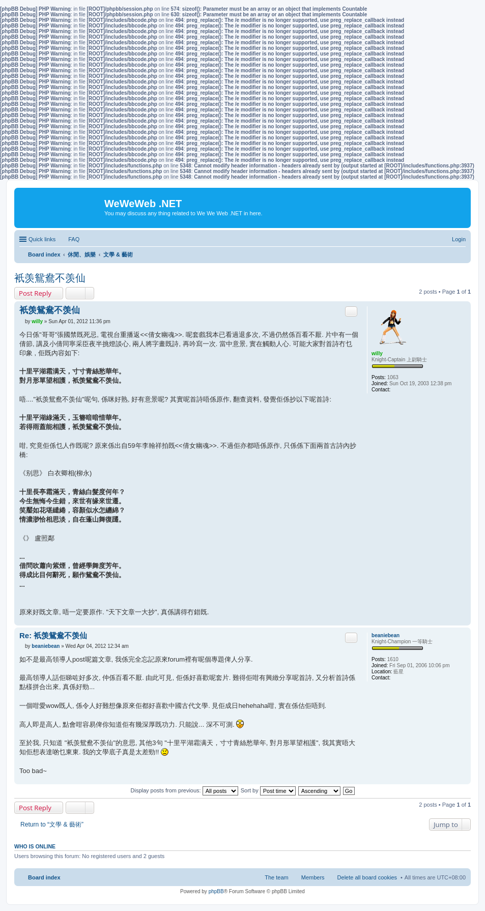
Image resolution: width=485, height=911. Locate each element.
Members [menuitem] (313, 877)
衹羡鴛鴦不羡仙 (49, 277)
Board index (44, 877)
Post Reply (35, 293)
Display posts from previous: (184, 790)
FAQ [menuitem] (73, 239)
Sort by (268, 790)
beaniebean (386, 635)
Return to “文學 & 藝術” (51, 824)
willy (377, 353)
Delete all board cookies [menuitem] (367, 877)
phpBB (216, 891)
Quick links (41, 239)
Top (463, 620)
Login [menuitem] (459, 239)
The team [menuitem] (276, 877)
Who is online (34, 846)
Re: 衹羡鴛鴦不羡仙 (53, 635)
